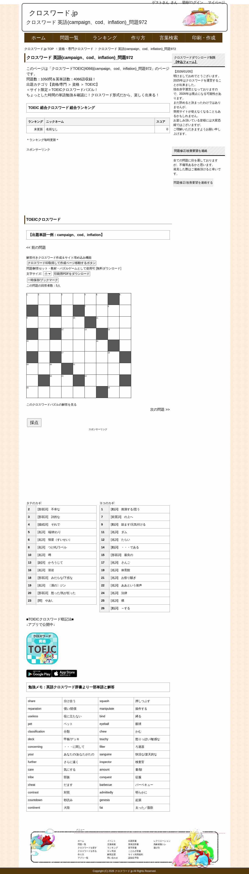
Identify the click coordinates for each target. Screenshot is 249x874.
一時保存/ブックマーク (43, 280)
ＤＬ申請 (111, 851)
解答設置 (111, 854)
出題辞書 (132, 841)
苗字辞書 (132, 848)
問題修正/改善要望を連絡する (193, 182)
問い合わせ (112, 858)
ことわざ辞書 (134, 851)
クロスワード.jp (53, 13)
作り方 (138, 37)
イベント (111, 841)
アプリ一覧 (83, 858)
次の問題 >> (160, 410)
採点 (34, 422)
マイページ (216, 2)
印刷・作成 (203, 37)
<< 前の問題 (36, 248)
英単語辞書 (133, 844)
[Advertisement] (98, 181)
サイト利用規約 (135, 854)
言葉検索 (168, 37)
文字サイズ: (34, 273)
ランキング (105, 37)
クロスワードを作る (87, 851)
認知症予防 (133, 858)
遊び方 (157, 848)
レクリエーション (162, 841)
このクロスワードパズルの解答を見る (51, 404)
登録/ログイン (192, 2)
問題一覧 (69, 37)
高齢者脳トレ (160, 844)
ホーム (38, 37)
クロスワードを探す (87, 848)
